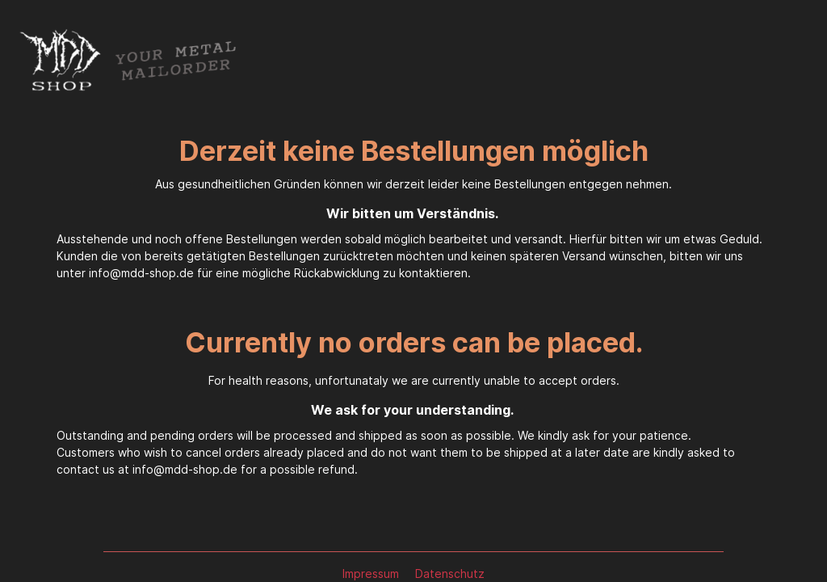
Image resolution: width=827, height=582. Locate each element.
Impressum (372, 573)
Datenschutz (450, 573)
